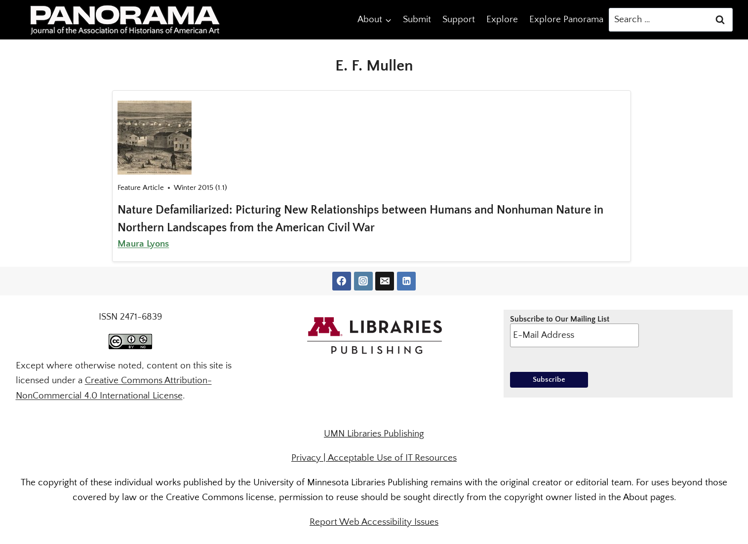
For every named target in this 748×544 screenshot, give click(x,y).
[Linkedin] (406, 281)
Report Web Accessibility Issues (374, 522)
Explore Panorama (566, 19)
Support (458, 19)
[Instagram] (363, 281)
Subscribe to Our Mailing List (574, 331)
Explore (502, 19)
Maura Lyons (143, 244)
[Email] (384, 281)
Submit (417, 19)
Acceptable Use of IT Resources (392, 458)
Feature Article (141, 187)
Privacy (306, 458)
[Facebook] (341, 281)
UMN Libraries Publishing (374, 434)
